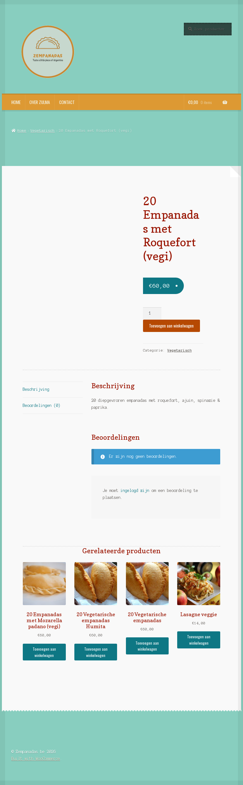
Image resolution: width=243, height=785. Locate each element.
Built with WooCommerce (35, 759)
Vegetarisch (42, 130)
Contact (67, 102)
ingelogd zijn (135, 490)
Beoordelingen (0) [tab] (41, 405)
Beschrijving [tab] (36, 389)
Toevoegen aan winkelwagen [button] (44, 652)
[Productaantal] (152, 313)
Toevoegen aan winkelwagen (171, 325)
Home (16, 102)
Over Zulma (39, 102)
